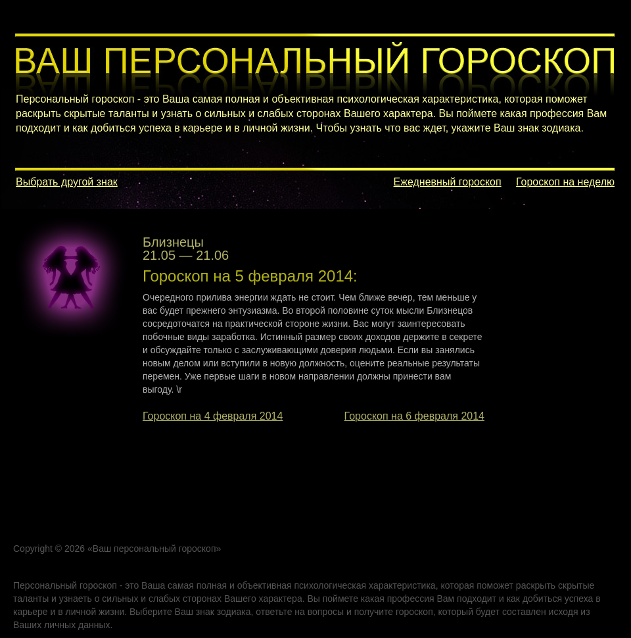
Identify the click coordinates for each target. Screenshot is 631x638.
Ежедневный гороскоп (448, 181)
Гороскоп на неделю (565, 181)
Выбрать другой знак (67, 181)
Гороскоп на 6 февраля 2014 (414, 416)
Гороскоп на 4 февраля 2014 (213, 416)
